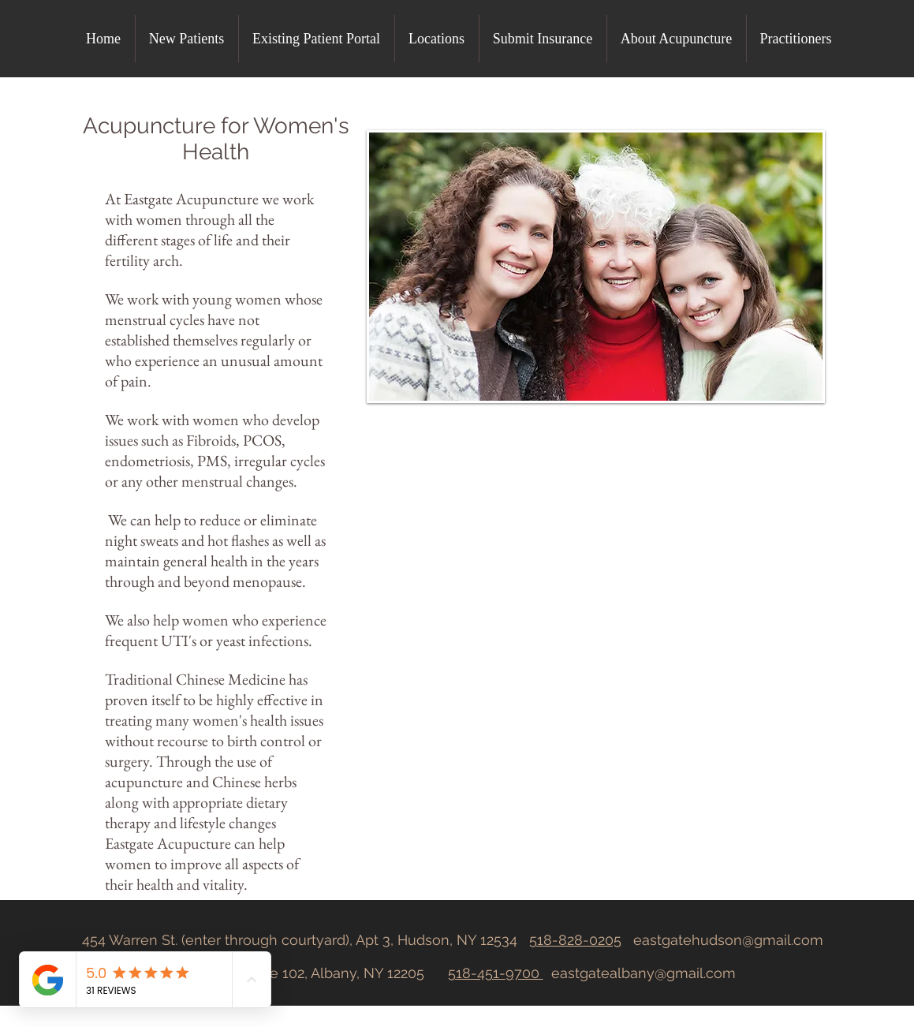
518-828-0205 (575, 940)
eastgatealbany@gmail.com (643, 973)
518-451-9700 (495, 973)
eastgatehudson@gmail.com (728, 940)
